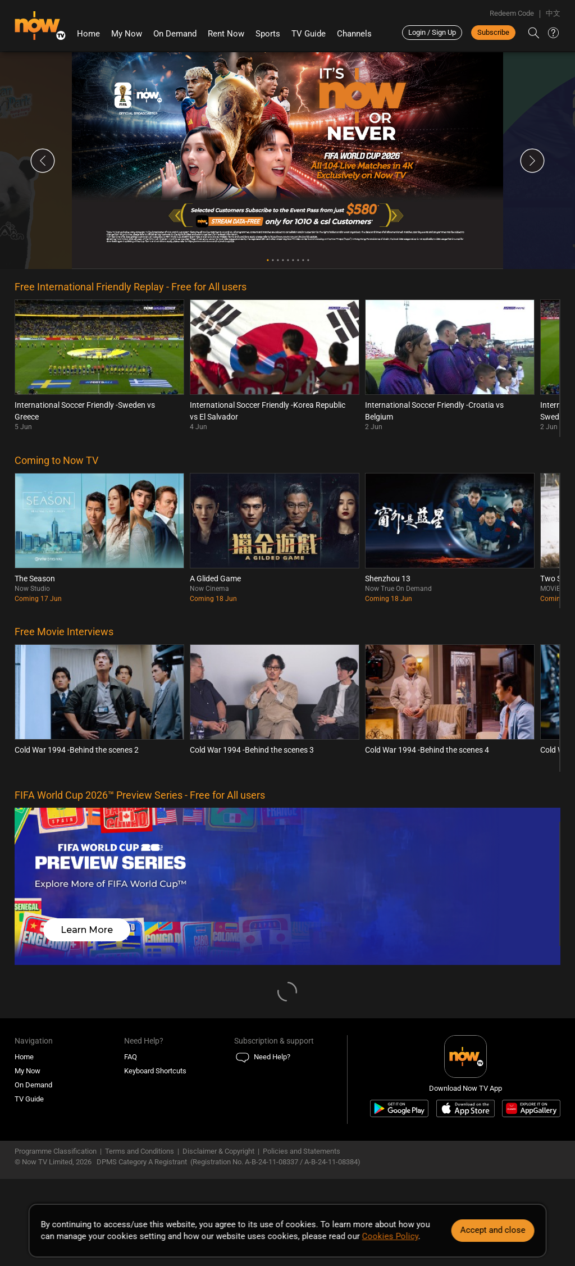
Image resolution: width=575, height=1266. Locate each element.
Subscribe (493, 32)
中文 (553, 13)
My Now (126, 34)
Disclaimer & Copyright (218, 1151)
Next (532, 161)
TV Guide (308, 34)
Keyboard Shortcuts (155, 1071)
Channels (354, 34)
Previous (43, 161)
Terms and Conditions (139, 1151)
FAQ (130, 1057)
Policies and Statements (301, 1151)
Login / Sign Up (432, 32)
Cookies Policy (390, 1236)
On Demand (175, 34)
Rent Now (226, 34)
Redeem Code (512, 13)
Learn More (87, 930)
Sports (267, 34)
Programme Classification (56, 1151)
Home (88, 34)
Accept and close (492, 1230)
